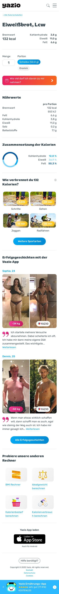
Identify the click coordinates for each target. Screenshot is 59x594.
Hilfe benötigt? (29, 560)
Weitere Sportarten (29, 241)
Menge (6, 56)
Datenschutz (29, 573)
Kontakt (29, 570)
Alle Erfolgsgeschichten (29, 439)
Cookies (29, 576)
